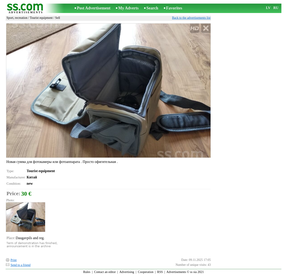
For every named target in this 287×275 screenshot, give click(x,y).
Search (152, 8)
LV (268, 8)
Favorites (174, 8)
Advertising (126, 272)
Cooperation (145, 272)
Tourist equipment (41, 17)
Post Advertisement (93, 8)
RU (275, 8)
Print (14, 260)
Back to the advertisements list (191, 17)
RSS (160, 272)
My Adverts (128, 8)
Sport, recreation (17, 17)
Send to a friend (20, 265)
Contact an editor (105, 272)
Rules (86, 272)
